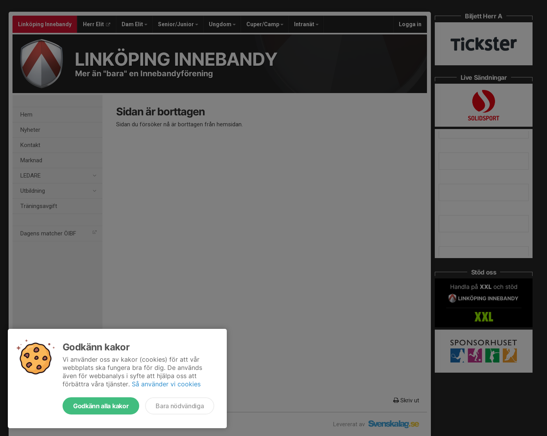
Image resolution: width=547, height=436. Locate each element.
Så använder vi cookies (166, 384)
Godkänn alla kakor (101, 406)
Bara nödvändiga (180, 406)
